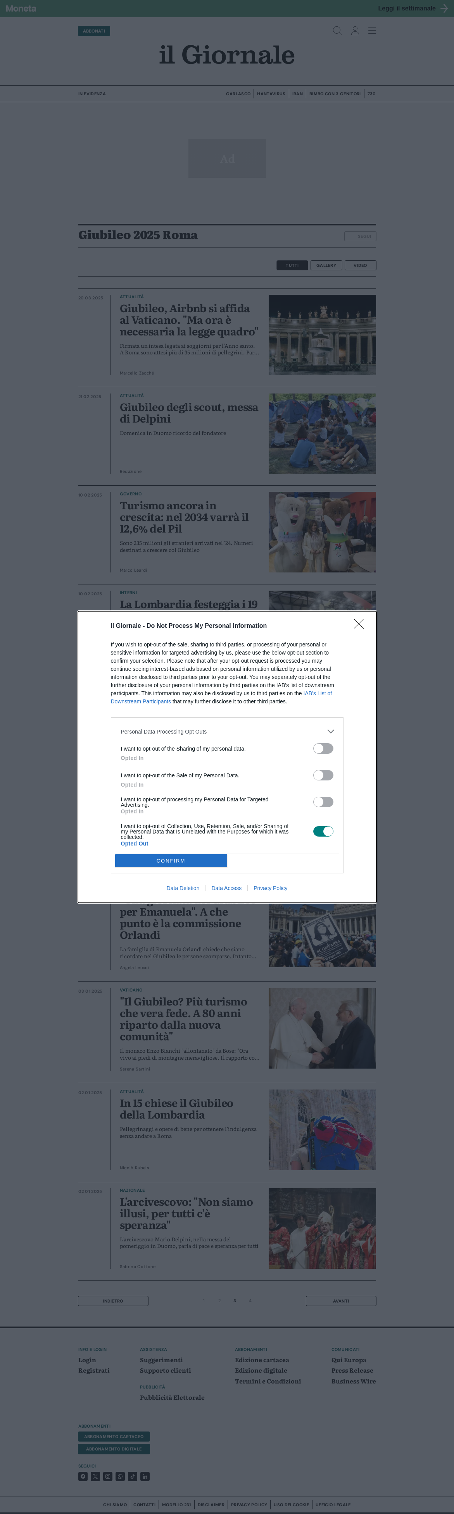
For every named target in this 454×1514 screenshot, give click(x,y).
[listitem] (227, 731)
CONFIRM (171, 861)
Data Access (226, 888)
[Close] (361, 626)
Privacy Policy (270, 888)
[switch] (323, 748)
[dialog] (227, 757)
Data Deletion (183, 888)
